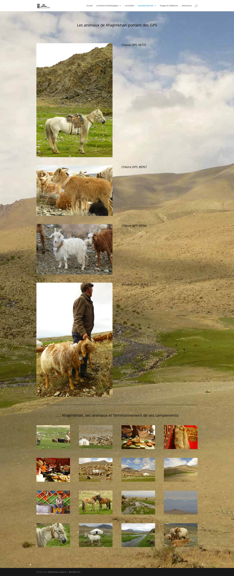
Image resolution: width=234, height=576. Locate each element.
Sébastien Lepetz (57, 571)
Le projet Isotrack (145, 6)
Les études (129, 6)
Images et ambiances (169, 6)
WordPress (74, 571)
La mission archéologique (107, 6)
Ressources (187, 6)
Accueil (90, 6)
